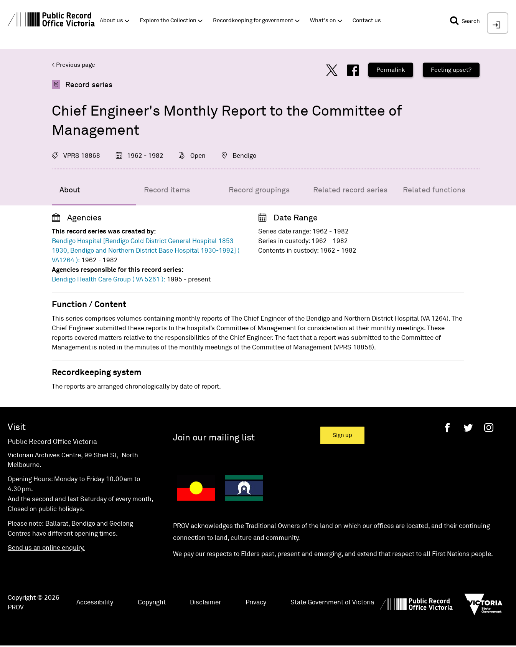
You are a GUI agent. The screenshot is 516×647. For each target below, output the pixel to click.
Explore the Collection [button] (168, 20)
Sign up (342, 435)
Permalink (390, 70)
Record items (167, 190)
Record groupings (259, 190)
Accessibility (94, 602)
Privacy (256, 602)
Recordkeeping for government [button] (253, 20)
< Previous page (73, 65)
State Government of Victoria (332, 602)
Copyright (152, 602)
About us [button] (111, 20)
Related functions (434, 190)
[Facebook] (447, 427)
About (69, 190)
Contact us (367, 20)
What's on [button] (323, 20)
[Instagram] (488, 427)
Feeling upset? (451, 70)
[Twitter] (468, 427)
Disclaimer (205, 602)
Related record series (350, 190)
